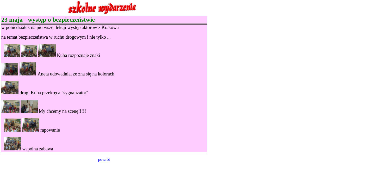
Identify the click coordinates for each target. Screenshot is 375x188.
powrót (104, 159)
